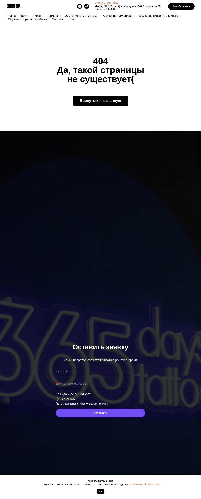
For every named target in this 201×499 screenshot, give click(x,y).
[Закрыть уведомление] (198, 477)
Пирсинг (37, 15)
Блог (72, 19)
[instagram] (79, 6)
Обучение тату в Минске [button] (81, 15)
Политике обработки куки (146, 484)
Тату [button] (24, 15)
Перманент (53, 15)
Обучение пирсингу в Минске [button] (159, 15)
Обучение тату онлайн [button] (118, 15)
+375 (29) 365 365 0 (106, 3)
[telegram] (86, 6)
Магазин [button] (58, 19)
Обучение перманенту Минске (28, 19)
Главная (11, 15)
